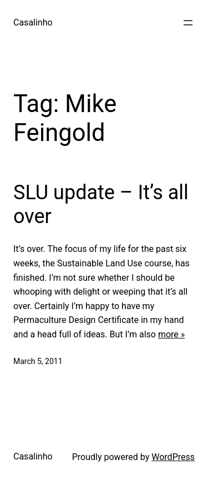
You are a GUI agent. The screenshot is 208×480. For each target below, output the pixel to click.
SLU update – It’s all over (101, 204)
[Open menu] (188, 22)
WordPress (173, 457)
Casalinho (33, 22)
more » (171, 334)
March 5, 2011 (38, 361)
